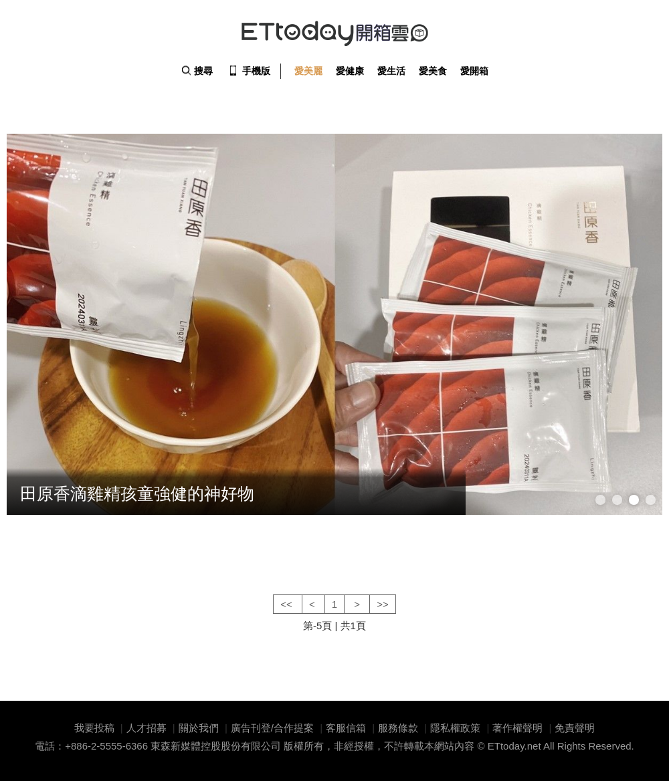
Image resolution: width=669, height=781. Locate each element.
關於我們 (199, 728)
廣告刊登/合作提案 (272, 728)
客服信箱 (346, 728)
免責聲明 (575, 728)
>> (383, 604)
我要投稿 (94, 728)
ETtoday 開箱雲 (334, 33)
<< (287, 604)
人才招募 (146, 728)
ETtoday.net (514, 746)
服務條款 (398, 728)
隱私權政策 (455, 728)
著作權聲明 (517, 728)
